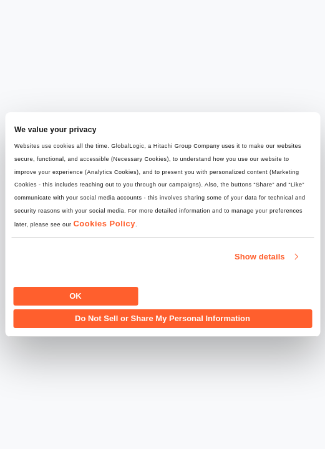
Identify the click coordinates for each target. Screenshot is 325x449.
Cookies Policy (104, 223)
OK (75, 296)
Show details (260, 256)
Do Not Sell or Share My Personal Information (162, 318)
